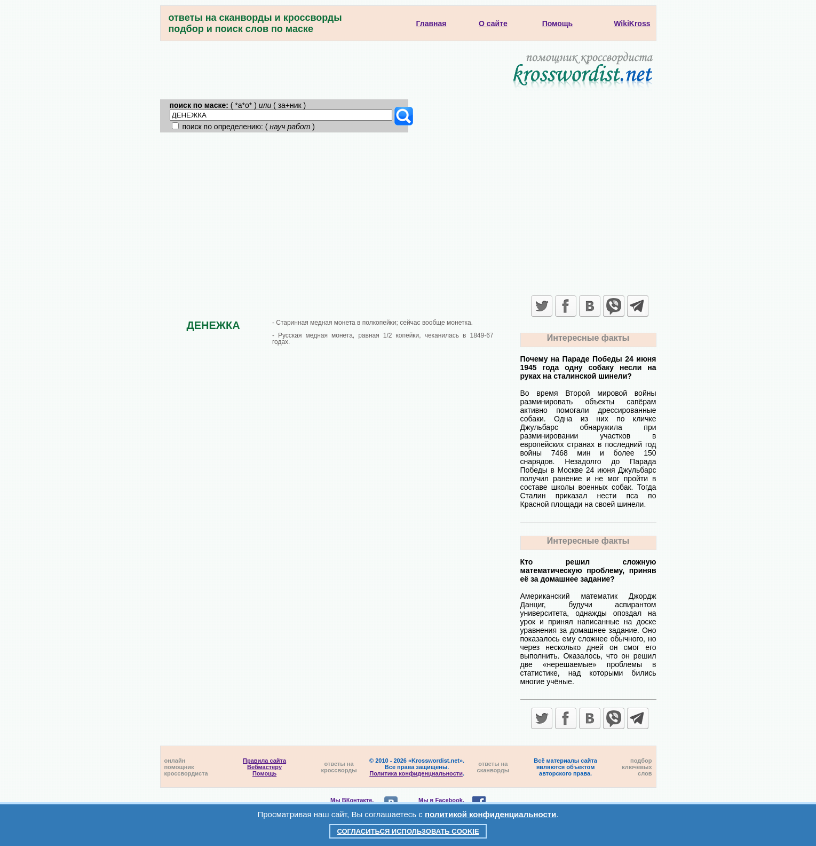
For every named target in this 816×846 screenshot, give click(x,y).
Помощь (264, 773)
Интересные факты (588, 337)
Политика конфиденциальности (416, 773)
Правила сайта (264, 760)
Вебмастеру (264, 767)
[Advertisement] (408, 212)
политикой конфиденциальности (490, 814)
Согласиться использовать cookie (408, 831)
